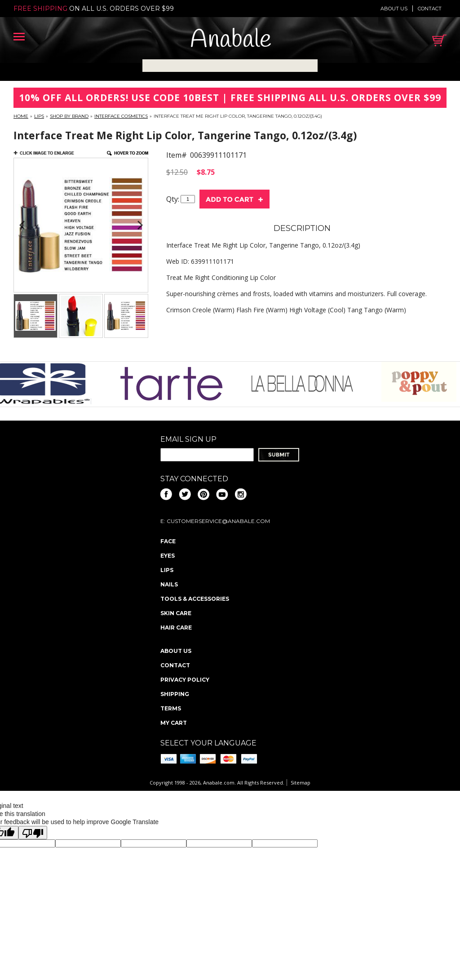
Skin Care (175, 613)
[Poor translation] (32, 832)
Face (168, 541)
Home (20, 116)
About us (393, 8)
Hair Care (176, 627)
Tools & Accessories (194, 598)
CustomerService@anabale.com (218, 521)
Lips (39, 116)
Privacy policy (184, 679)
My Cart (173, 722)
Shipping (174, 694)
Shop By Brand (69, 116)
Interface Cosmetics (121, 116)
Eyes (167, 555)
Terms (170, 708)
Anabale (230, 40)
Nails (169, 584)
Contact (430, 8)
